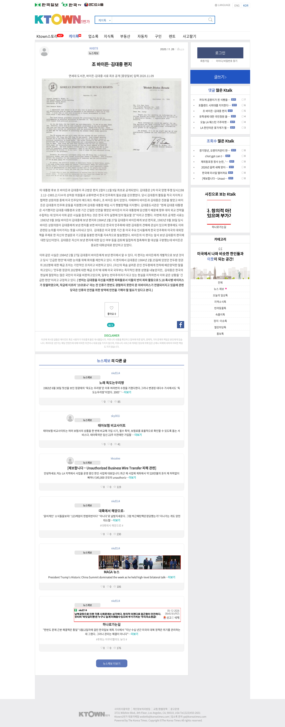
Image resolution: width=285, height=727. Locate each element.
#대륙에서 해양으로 (110, 525)
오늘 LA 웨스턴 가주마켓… (217, 122)
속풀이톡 (220, 314)
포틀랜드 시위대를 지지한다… (218, 105)
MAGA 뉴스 (111, 571)
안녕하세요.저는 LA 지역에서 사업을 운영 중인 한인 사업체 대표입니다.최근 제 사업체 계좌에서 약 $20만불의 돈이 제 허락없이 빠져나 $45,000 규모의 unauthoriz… (111, 475)
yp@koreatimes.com (194, 716)
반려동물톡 (220, 308)
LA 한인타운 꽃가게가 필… (217, 127)
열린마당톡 (220, 327)
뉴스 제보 (220, 289)
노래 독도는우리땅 (111, 382)
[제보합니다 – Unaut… (217, 178)
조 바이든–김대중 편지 (218, 111)
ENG (237, 5)
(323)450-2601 (192, 713)
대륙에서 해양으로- (112, 510)
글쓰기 (220, 77)
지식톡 (109, 36)
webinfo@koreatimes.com (154, 716)
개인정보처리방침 (141, 709)
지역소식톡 (220, 301)
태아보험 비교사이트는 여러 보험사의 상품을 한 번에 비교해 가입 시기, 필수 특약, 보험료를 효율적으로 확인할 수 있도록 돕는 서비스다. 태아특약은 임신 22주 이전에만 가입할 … (111, 433)
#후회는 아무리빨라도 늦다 (110, 639)
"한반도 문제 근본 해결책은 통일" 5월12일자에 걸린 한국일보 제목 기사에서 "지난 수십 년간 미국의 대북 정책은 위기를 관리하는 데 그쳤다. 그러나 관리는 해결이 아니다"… (111, 632)
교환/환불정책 (160, 709)
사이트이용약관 (122, 709)
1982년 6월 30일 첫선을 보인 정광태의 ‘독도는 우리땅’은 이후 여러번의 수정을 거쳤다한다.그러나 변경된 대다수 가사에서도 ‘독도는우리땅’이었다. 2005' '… (111, 390)
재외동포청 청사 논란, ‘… (217, 161)
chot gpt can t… (217, 156)
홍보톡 (220, 333)
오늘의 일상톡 (220, 295)
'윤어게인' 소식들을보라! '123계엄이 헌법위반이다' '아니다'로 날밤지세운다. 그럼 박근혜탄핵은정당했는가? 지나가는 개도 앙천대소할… (111, 518)
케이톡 (75, 36)
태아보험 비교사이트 (112, 425)
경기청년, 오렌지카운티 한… (217, 150)
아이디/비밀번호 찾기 (226, 61)
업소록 (93, 36)
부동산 (125, 36)
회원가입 (204, 61)
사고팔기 (189, 36)
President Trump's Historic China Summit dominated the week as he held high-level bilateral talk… (111, 577)
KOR (245, 5)
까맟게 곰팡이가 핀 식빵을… (217, 99)
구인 (158, 36)
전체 (220, 282)
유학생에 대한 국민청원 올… (217, 116)
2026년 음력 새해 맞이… (217, 167)
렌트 (172, 36)
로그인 (220, 53)
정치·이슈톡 (220, 321)
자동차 (143, 36)
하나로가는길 (112, 624)
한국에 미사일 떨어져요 (217, 173)
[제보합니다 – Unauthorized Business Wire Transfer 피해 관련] (111, 467)
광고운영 (174, 709)
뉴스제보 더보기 (111, 663)
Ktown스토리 (47, 36)
